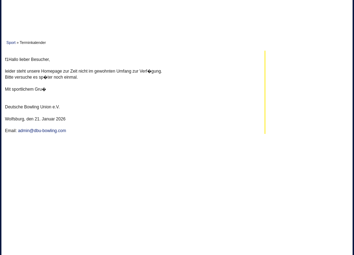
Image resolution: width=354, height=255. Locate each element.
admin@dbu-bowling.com (42, 130)
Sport (11, 42)
